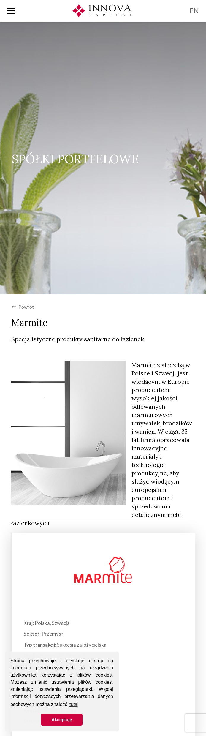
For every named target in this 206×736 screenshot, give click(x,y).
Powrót (23, 306)
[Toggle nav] (11, 11)
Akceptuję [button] (62, 719)
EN (194, 10)
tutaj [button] (73, 704)
